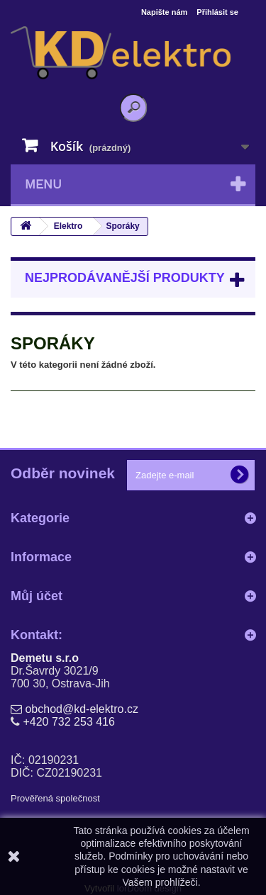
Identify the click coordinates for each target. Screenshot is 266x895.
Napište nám (164, 12)
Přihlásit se (217, 12)
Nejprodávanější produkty (125, 278)
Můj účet (36, 596)
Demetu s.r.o (45, 658)
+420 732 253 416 (68, 722)
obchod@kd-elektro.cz (81, 709)
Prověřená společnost (55, 798)
